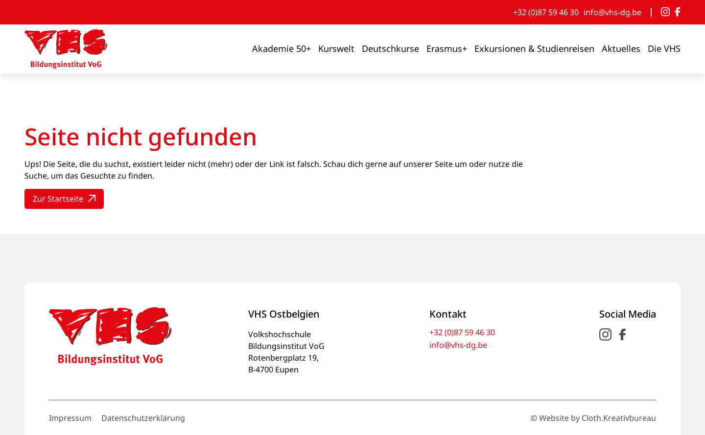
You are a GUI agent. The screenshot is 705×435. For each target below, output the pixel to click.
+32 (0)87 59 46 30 (546, 12)
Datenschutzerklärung (143, 418)
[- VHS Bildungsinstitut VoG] (65, 49)
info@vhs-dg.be (612, 12)
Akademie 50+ (281, 48)
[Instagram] (665, 12)
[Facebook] (678, 12)
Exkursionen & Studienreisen (534, 48)
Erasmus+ (446, 48)
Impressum (70, 418)
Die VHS (664, 48)
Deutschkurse (390, 48)
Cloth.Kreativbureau (619, 418)
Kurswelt (336, 48)
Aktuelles (621, 48)
